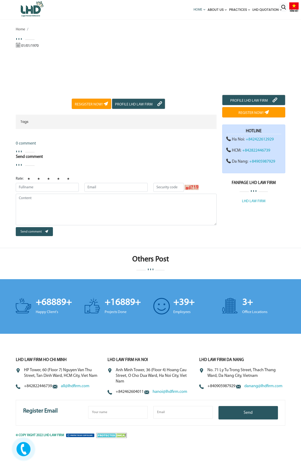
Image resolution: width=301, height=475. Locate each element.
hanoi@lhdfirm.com (170, 392)
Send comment (34, 231)
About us (216, 9)
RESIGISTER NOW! (91, 104)
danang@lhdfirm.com (263, 386)
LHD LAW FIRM (253, 201)
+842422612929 (260, 139)
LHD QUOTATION (265, 9)
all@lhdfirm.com (75, 386)
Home (198, 10)
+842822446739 (256, 150)
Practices (238, 9)
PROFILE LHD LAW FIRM (138, 104)
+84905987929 (262, 161)
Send (248, 413)
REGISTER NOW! (253, 113)
